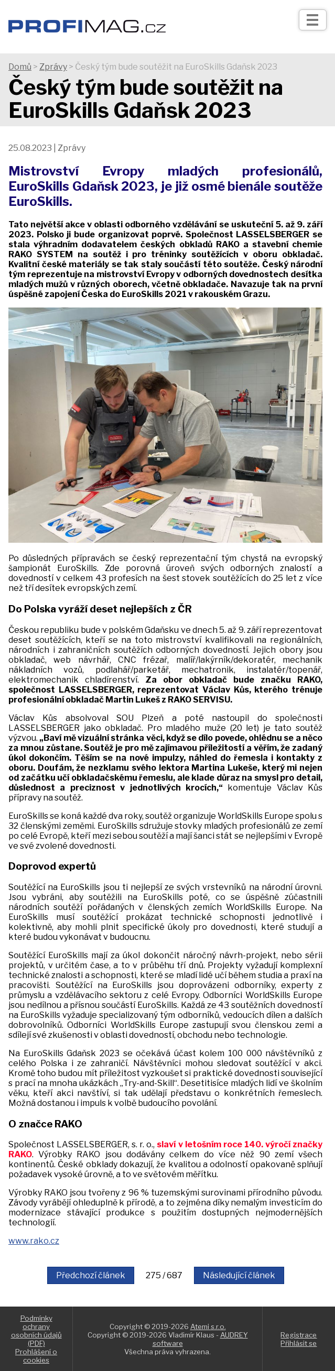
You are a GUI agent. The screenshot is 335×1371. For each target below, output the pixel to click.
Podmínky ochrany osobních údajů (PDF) (36, 1330)
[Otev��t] (313, 19)
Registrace (298, 1335)
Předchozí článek (90, 1275)
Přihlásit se (298, 1343)
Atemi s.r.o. (208, 1326)
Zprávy (53, 67)
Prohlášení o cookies (36, 1355)
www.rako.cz (33, 1241)
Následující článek (239, 1275)
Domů (19, 67)
